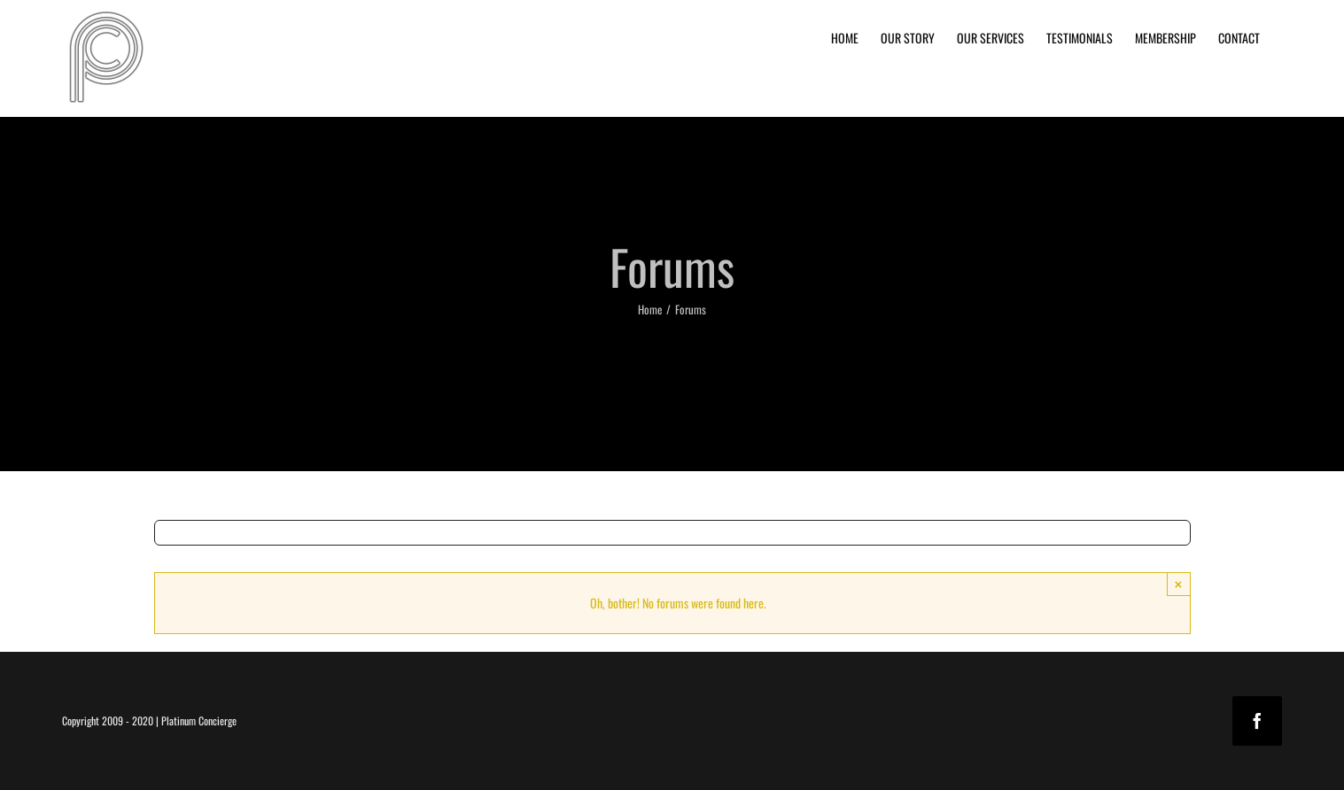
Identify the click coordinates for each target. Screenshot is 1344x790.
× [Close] (1179, 584)
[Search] (167, 533)
